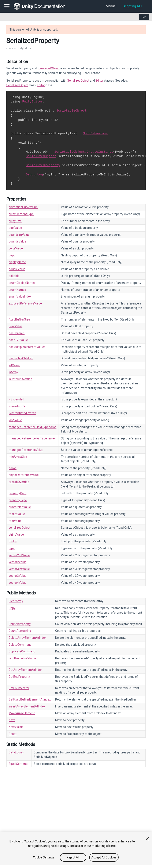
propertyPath (17, 493)
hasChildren (17, 333)
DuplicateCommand (22, 651)
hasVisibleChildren (21, 358)
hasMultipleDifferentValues (27, 347)
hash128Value (18, 340)
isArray (13, 372)
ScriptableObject (71, 111)
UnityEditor (32, 102)
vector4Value (17, 582)
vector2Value (17, 562)
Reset (12, 734)
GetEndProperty (19, 676)
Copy (12, 608)
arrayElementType (21, 214)
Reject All (73, 857)
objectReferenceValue (24, 475)
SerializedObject (49, 68)
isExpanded (16, 399)
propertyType (18, 500)
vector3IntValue (19, 569)
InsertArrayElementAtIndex (27, 706)
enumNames (17, 289)
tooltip (13, 541)
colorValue (16, 248)
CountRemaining (20, 630)
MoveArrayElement (22, 713)
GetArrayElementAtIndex (25, 669)
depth (12, 255)
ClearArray (16, 601)
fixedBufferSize (19, 319)
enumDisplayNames (22, 282)
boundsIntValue (19, 234)
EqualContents (18, 763)
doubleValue (17, 269)
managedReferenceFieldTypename (32, 427)
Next (12, 720)
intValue (14, 365)
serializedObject (19, 527)
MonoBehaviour (95, 133)
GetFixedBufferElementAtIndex (30, 699)
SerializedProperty (43, 165)
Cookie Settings (43, 857)
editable (14, 276)
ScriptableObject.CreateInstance (83, 152)
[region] (76, 848)
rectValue (15, 521)
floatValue (15, 326)
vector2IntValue (19, 555)
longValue (15, 420)
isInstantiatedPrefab (22, 413)
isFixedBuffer (18, 406)
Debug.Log (34, 174)
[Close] (147, 838)
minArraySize (18, 456)
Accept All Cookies (104, 857)
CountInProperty (20, 624)
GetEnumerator (19, 688)
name (12, 468)
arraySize (15, 221)
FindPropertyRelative (23, 658)
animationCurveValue (23, 207)
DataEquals (16, 752)
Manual (111, 6)
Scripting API (132, 6)
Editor (99, 80)
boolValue (15, 227)
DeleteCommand (20, 644)
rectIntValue (17, 514)
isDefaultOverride (20, 379)
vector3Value (17, 575)
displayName (17, 262)
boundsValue (17, 241)
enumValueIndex (20, 296)
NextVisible (16, 727)
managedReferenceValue (26, 449)
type (12, 548)
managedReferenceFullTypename (32, 438)
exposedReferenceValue (25, 303)
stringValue (16, 534)
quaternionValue (20, 507)
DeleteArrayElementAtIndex (27, 637)
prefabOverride (19, 482)
